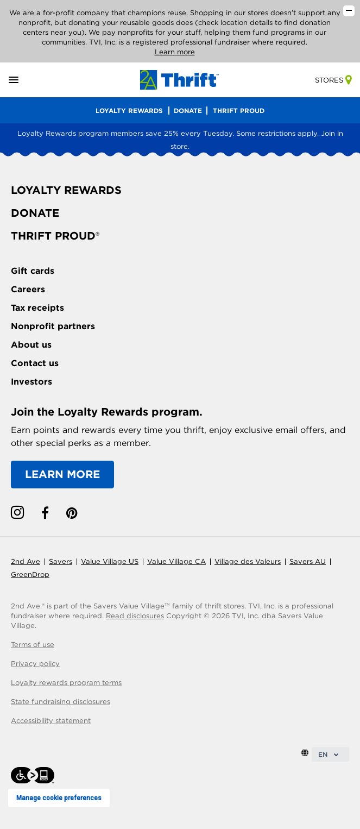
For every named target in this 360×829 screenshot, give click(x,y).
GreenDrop (30, 574)
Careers (28, 289)
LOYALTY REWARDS (66, 190)
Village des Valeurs (247, 561)
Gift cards (32, 271)
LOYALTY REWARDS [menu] (129, 110)
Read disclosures (135, 616)
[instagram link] (17, 513)
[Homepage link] (179, 79)
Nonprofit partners (53, 326)
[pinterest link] (72, 513)
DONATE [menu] (188, 110)
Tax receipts (37, 308)
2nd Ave (25, 561)
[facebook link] (45, 513)
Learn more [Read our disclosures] (175, 52)
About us (31, 345)
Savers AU (307, 561)
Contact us (35, 363)
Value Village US (109, 561)
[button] (26, 80)
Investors (31, 381)
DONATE (35, 212)
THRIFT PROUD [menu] (238, 110)
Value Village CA (176, 561)
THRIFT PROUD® (55, 235)
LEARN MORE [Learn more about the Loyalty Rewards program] (62, 474)
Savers (60, 561)
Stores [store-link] (333, 80)
